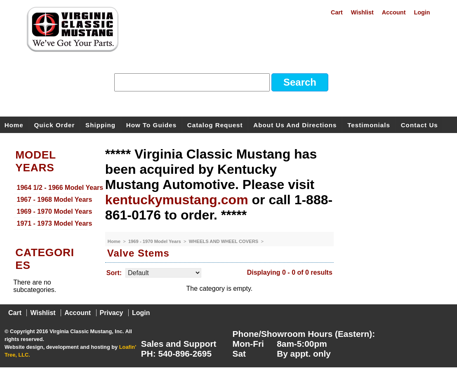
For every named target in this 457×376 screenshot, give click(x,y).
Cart (337, 12)
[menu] (50, 206)
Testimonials (368, 124)
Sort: (114, 272)
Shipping (100, 124)
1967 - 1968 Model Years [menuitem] (52, 199)
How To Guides (151, 124)
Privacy (111, 312)
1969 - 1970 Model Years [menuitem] (52, 211)
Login (422, 12)
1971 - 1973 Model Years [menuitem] (52, 223)
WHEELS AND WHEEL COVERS (224, 241)
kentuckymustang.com (176, 199)
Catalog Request (215, 124)
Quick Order (54, 124)
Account (394, 12)
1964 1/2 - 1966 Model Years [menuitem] (52, 187)
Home (14, 124)
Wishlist (362, 12)
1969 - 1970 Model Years (155, 241)
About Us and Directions (295, 124)
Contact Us (419, 124)
